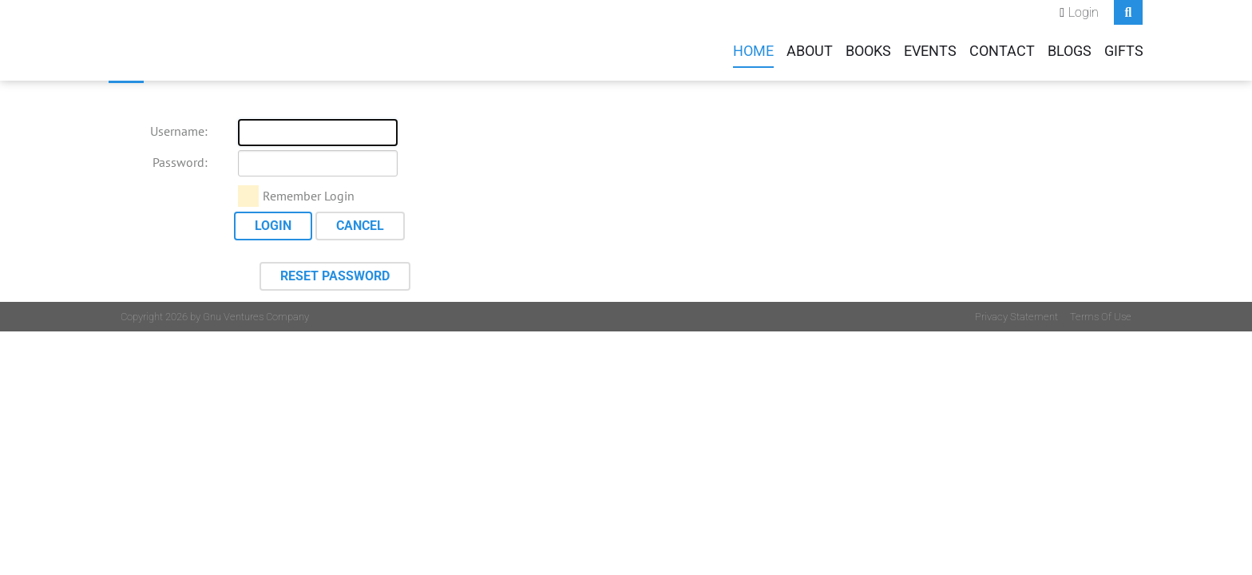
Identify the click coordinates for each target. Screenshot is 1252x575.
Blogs (1070, 51)
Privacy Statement (1016, 316)
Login (1083, 12)
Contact (1002, 51)
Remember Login (309, 196)
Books (868, 51)
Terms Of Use (1100, 316)
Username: (179, 131)
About (809, 51)
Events (930, 51)
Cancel (360, 225)
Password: (180, 162)
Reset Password (335, 276)
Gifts (1123, 51)
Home (753, 51)
